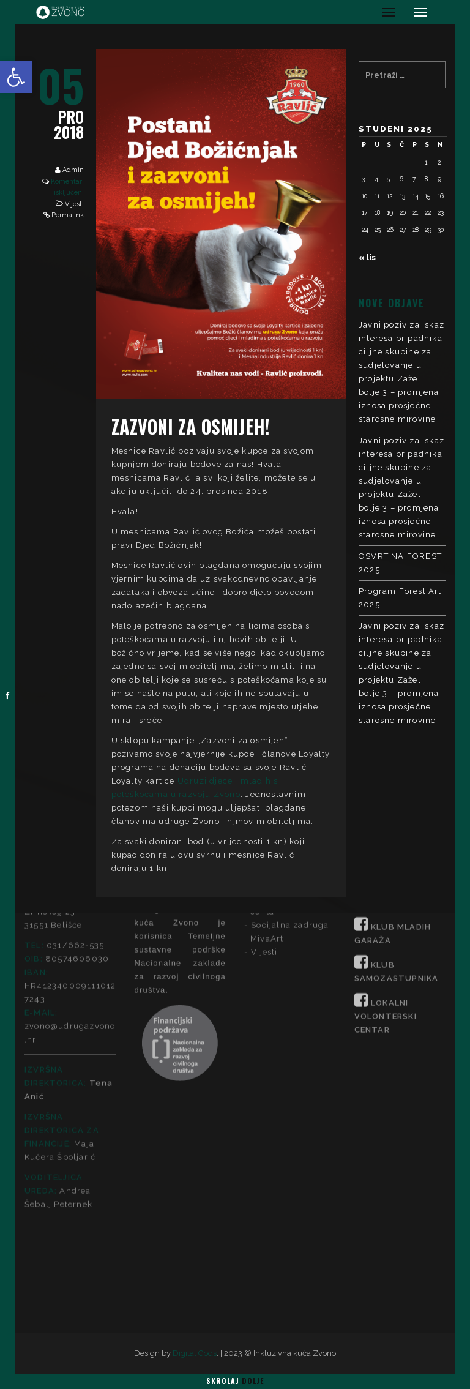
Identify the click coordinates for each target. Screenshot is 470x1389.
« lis (367, 257)
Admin (73, 170)
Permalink (67, 215)
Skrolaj (235, 1381)
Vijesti (74, 204)
